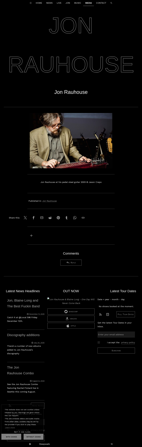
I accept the (121, 342)
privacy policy (128, 342)
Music (77, 3)
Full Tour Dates (126, 314)
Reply (71, 262)
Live (59, 3)
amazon (71, 318)
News (49, 3)
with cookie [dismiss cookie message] (11, 436)
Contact (101, 3)
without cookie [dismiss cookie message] (33, 436)
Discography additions (23, 335)
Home (39, 3)
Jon (68, 3)
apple (71, 325)
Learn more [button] (10, 427)
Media (88, 3)
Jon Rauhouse (49, 201)
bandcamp (71, 311)
